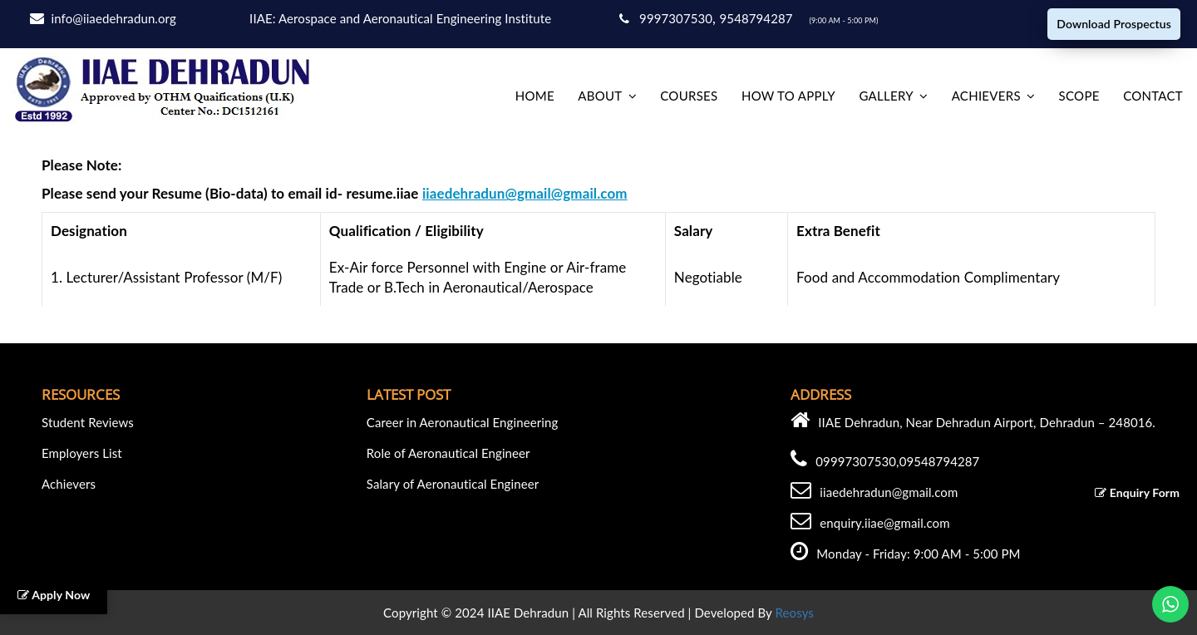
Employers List (82, 452)
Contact (1153, 95)
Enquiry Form (1137, 492)
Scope (1079, 95)
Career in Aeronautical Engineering (463, 422)
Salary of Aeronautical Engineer (453, 483)
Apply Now (53, 595)
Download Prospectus (1114, 24)
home (534, 95)
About (600, 95)
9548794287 (758, 18)
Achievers (986, 95)
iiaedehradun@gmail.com (889, 492)
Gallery (886, 95)
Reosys (795, 612)
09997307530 (855, 461)
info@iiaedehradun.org (114, 18)
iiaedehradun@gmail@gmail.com (525, 193)
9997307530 (665, 18)
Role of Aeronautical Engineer (448, 452)
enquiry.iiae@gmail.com (884, 522)
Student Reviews (88, 422)
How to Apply (788, 95)
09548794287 (939, 461)
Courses (688, 95)
